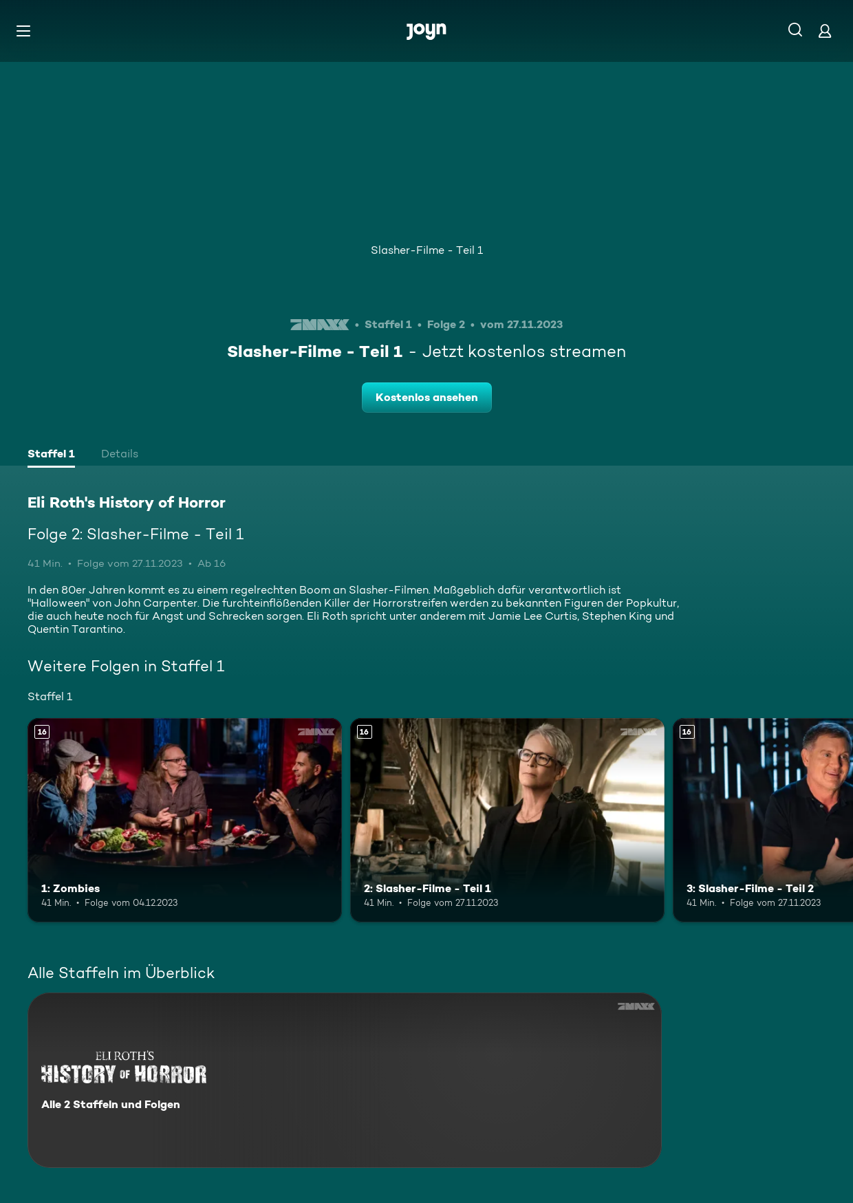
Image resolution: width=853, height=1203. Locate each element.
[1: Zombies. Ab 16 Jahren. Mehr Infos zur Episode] (185, 820)
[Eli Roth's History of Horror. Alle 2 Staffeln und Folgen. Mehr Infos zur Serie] (345, 1080)
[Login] (824, 31)
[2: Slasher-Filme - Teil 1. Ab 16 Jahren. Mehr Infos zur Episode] (507, 820)
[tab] (51, 455)
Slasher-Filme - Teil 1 (427, 250)
